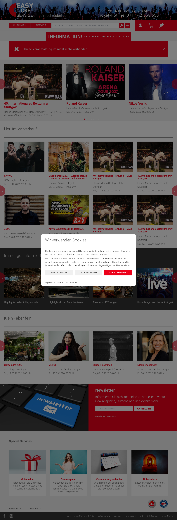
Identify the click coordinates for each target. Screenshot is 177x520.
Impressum (50, 282)
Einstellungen (59, 272)
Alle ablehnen (88, 272)
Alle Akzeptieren (118, 272)
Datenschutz (62, 282)
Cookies (73, 282)
